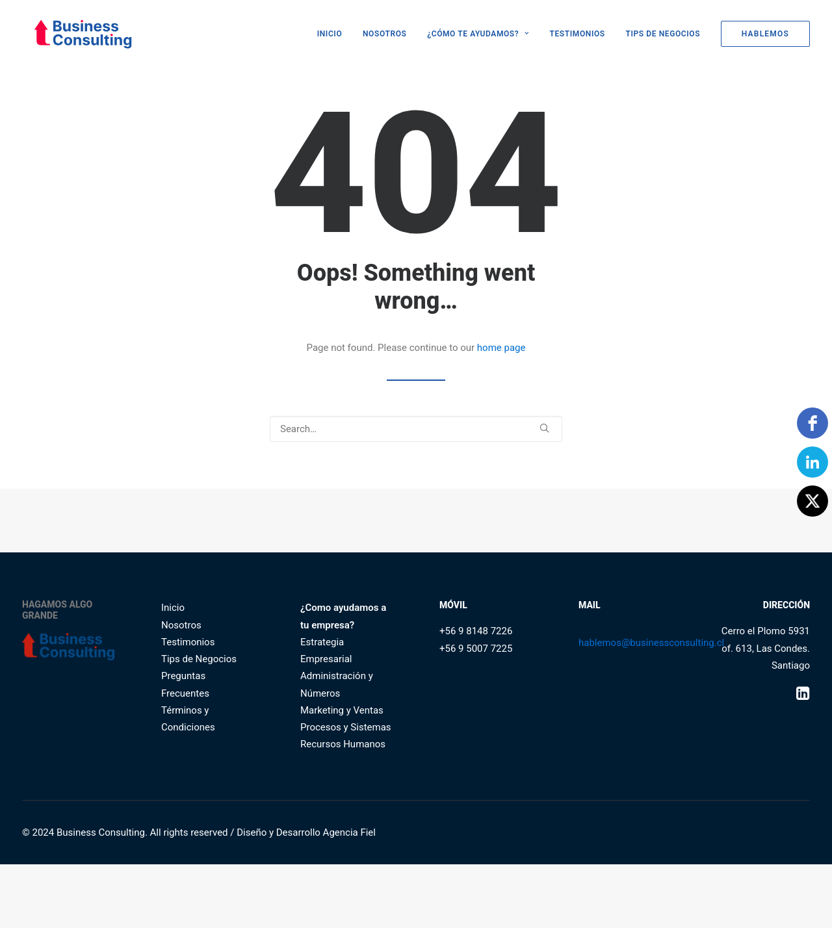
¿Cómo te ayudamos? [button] (478, 33)
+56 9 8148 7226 (475, 631)
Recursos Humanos (342, 744)
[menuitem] (334, 34)
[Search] (416, 429)
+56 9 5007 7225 (475, 648)
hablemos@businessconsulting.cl (651, 643)
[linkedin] (812, 462)
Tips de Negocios (662, 33)
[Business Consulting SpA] (72, 34)
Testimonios (577, 33)
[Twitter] (812, 501)
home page (501, 348)
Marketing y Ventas (342, 710)
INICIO (330, 33)
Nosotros (384, 33)
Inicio (173, 607)
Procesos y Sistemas (345, 727)
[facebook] (812, 423)
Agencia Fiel (349, 832)
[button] (544, 428)
